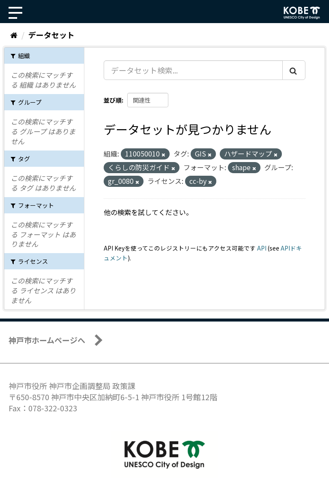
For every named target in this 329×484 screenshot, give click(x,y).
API (261, 248)
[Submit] (293, 70)
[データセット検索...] (193, 70)
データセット (51, 34)
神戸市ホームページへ (47, 339)
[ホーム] (14, 34)
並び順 (113, 100)
